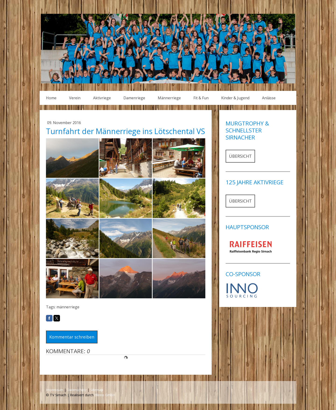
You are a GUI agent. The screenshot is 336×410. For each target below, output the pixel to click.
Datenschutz (77, 390)
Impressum (54, 390)
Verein (74, 97)
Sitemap (96, 390)
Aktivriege (102, 97)
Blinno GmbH (104, 395)
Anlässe (269, 97)
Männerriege (169, 97)
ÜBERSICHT (240, 156)
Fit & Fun (201, 97)
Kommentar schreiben (71, 337)
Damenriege (134, 97)
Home (51, 97)
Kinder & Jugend (235, 97)
